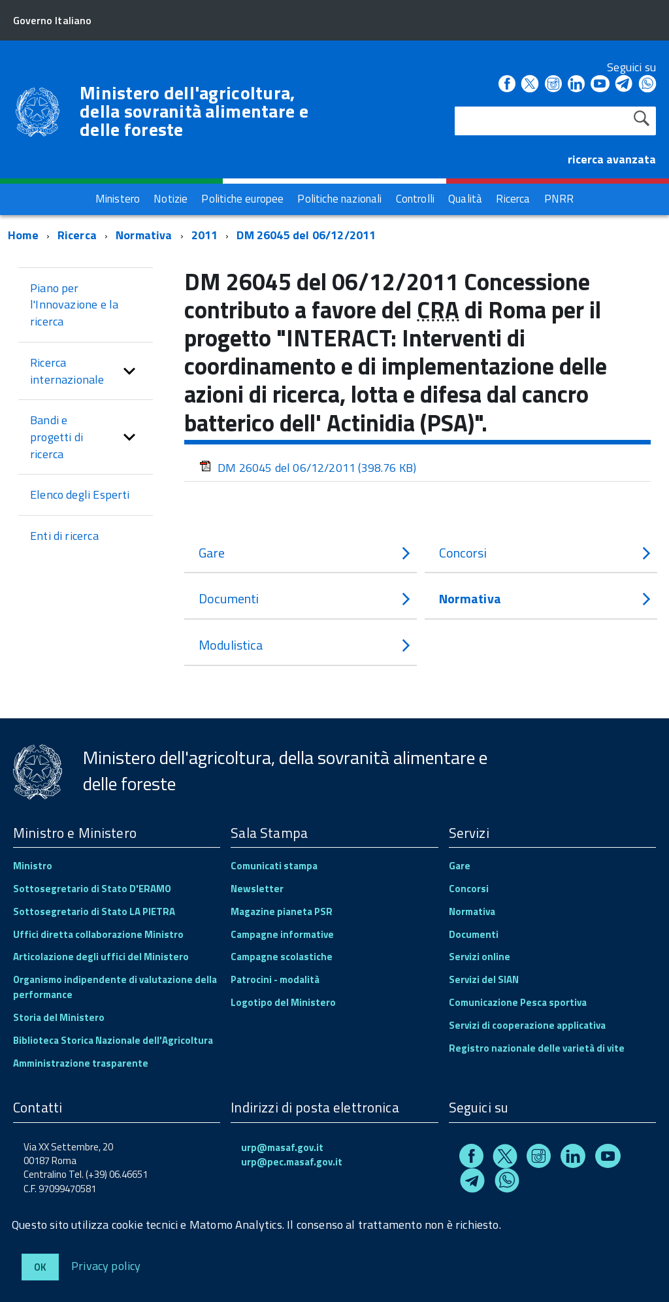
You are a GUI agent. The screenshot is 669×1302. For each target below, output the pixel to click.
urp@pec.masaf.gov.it (291, 1161)
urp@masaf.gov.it (282, 1147)
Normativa (144, 235)
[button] (129, 370)
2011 (204, 235)
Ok (40, 1267)
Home (23, 235)
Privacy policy (106, 1265)
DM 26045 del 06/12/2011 (306, 235)
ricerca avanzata (612, 159)
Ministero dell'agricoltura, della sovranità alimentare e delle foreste (194, 111)
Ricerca (77, 235)
